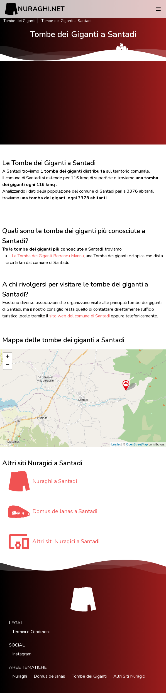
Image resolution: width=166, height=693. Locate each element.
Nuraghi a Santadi (54, 481)
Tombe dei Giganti (19, 20)
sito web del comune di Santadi (79, 316)
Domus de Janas (49, 676)
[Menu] (158, 8)
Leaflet (116, 444)
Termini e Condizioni (31, 632)
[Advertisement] (83, 103)
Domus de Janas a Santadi (64, 511)
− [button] (7, 365)
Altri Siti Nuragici (129, 676)
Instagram (21, 654)
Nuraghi (19, 676)
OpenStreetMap (137, 444)
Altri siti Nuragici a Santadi (66, 541)
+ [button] (7, 357)
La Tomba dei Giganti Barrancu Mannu (48, 256)
